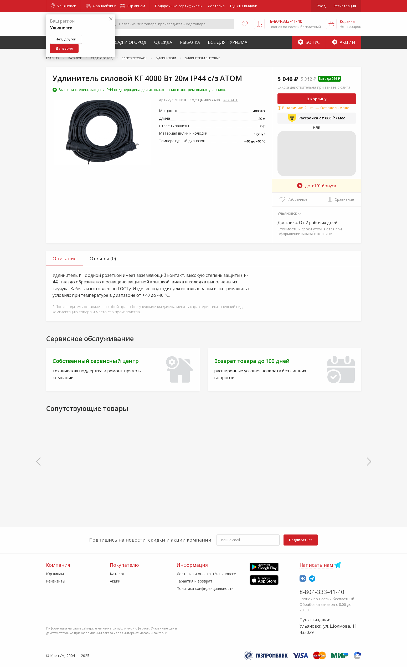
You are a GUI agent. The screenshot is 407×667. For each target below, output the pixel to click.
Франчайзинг (101, 5)
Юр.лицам (132, 5)
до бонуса (316, 186)
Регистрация (344, 5)
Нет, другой (65, 39)
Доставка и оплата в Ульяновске (206, 573)
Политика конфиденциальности (205, 588)
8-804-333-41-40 (322, 592)
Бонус (309, 42)
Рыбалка (190, 42)
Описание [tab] (64, 258)
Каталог (117, 573)
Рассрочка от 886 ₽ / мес (316, 118)
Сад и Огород (130, 42)
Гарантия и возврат (194, 581)
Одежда (163, 42)
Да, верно (64, 48)
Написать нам (316, 565)
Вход (321, 5)
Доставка (216, 5)
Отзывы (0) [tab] (103, 258)
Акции (343, 42)
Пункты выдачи (243, 5)
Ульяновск (63, 5)
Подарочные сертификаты (178, 5)
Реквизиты (55, 581)
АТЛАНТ (230, 99)
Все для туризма (227, 42)
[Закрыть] (111, 19)
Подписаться (300, 539)
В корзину (317, 98)
